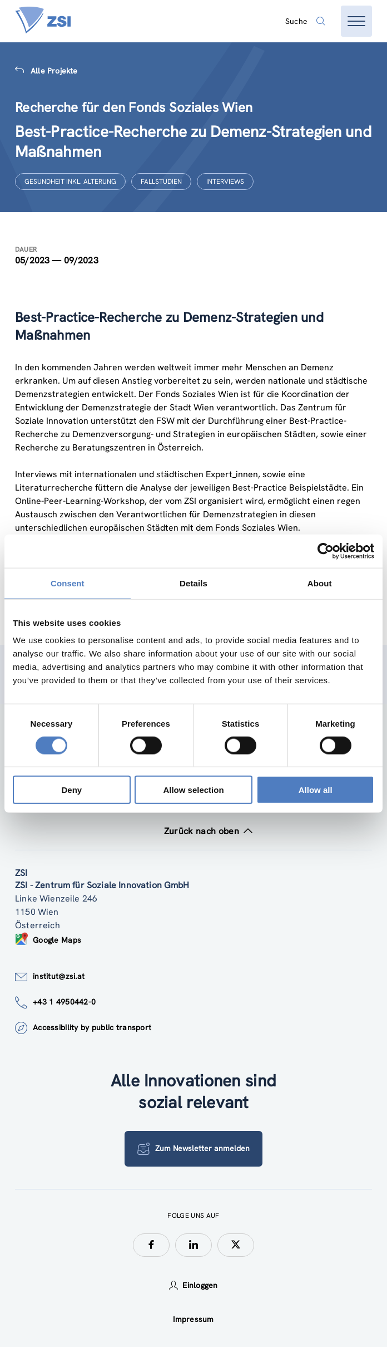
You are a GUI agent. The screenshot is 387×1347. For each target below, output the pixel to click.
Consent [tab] (68, 582)
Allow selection (193, 790)
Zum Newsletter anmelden (193, 1149)
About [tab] (319, 582)
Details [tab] (193, 582)
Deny (71, 790)
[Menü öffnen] (356, 21)
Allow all (316, 790)
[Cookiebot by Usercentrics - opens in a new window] (325, 550)
